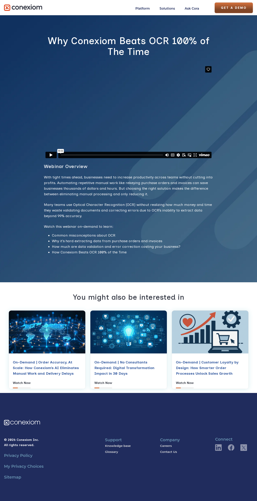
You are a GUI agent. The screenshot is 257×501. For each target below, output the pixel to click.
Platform (142, 8)
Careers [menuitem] (166, 446)
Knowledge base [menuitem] (118, 446)
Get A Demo (234, 8)
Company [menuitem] (170, 439)
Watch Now (22, 383)
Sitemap (12, 477)
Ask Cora (192, 8)
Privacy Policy (18, 455)
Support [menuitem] (113, 439)
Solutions (167, 8)
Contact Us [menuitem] (168, 452)
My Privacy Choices (23, 466)
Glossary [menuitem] (111, 452)
